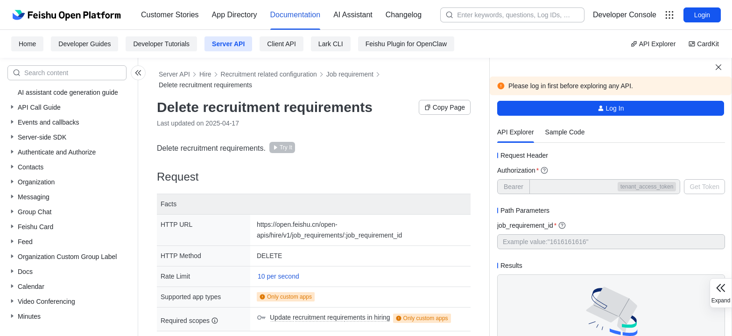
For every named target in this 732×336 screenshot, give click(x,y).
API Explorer (653, 44)
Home (27, 44)
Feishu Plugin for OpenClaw (406, 44)
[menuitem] (169, 15)
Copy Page (444, 107)
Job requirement (349, 74)
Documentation (295, 15)
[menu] (281, 15)
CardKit (704, 44)
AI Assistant (353, 15)
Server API (228, 44)
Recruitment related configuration (269, 74)
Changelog (404, 15)
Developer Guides (84, 44)
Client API (281, 44)
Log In (611, 108)
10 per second (278, 276)
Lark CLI (330, 44)
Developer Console (624, 15)
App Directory (234, 15)
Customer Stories (170, 15)
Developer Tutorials (161, 44)
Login (702, 15)
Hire (205, 74)
